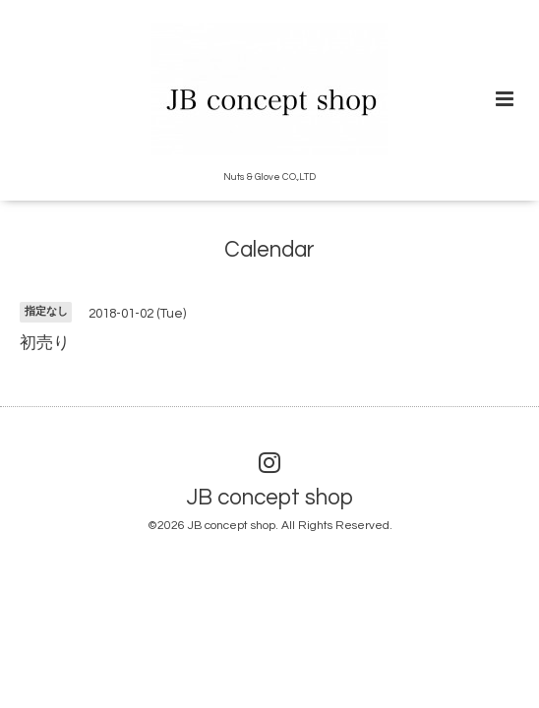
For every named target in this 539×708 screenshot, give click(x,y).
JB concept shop (270, 498)
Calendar (269, 250)
